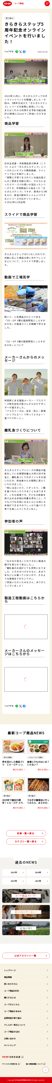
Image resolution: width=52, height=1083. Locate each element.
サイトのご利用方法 (9, 1064)
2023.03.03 (43, 52)
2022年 (38, 881)
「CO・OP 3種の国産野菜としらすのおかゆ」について (24, 343)
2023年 (14, 881)
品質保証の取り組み (12, 1018)
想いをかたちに (11, 983)
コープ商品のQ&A (12, 1031)
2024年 (38, 872)
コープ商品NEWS (11, 990)
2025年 (14, 872)
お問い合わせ (10, 1038)
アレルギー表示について (14, 1025)
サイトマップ (10, 1045)
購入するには (10, 997)
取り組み (9, 18)
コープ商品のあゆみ (12, 1011)
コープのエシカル (11, 1004)
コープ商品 (13, 3)
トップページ (10, 970)
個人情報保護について (34, 1064)
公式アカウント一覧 (25, 955)
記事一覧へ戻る (25, 833)
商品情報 (8, 977)
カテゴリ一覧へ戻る (26, 841)
